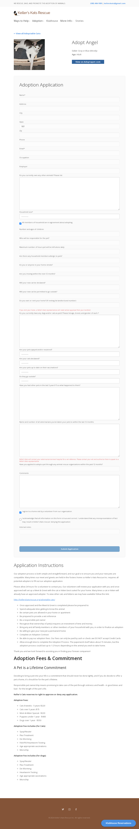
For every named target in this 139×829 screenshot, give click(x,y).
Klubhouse (52, 21)
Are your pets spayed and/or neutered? (35, 349)
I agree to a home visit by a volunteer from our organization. (45, 512)
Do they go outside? (27, 376)
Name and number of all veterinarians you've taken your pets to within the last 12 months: (56, 422)
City (20, 113)
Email (22, 148)
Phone (22, 139)
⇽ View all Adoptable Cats (27, 33)
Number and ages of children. (31, 229)
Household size (26, 212)
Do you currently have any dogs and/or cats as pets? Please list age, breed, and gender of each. (59, 313)
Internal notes (25, 527)
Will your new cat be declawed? (32, 283)
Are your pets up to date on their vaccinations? (38, 367)
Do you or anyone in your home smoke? (36, 265)
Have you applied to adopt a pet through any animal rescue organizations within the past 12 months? (61, 464)
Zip (20, 131)
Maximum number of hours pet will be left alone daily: (42, 247)
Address (22, 104)
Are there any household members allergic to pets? (40, 256)
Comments (24, 473)
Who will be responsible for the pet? (34, 238)
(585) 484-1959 (96, 3)
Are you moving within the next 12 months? (37, 274)
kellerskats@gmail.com (114, 3)
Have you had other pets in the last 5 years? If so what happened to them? (49, 385)
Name (22, 95)
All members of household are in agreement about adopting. (46, 223)
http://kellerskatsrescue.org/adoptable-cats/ (34, 599)
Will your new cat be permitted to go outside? (38, 291)
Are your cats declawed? (29, 358)
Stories (79, 21)
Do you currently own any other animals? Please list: (41, 175)
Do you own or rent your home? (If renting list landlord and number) (47, 300)
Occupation (24, 157)
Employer (23, 166)
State (21, 122)
